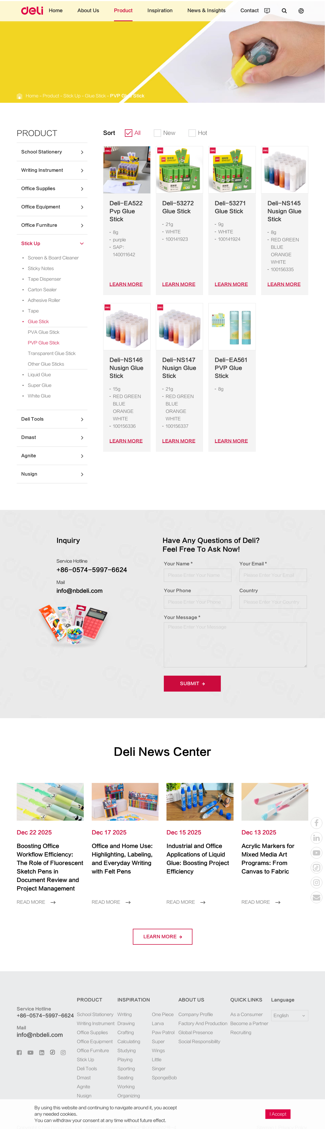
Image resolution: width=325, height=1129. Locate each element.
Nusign (54, 474)
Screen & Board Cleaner (44, 258)
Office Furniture (54, 225)
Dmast (54, 437)
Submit (190, 683)
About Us (98, 14)
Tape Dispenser (36, 279)
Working (123, 1078)
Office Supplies (54, 188)
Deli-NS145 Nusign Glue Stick (281, 211)
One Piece (158, 1006)
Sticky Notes (34, 268)
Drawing (123, 1015)
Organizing (125, 1087)
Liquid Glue (34, 375)
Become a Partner (247, 1015)
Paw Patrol (159, 1024)
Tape (27, 311)
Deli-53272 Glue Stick (174, 207)
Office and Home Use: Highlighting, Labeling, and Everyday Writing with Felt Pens (121, 859)
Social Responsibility (201, 1033)
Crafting (123, 1024)
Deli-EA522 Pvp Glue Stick (125, 207)
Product (128, 14)
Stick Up (63, 95)
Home (68, 14)
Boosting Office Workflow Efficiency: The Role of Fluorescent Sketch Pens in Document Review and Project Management (49, 863)
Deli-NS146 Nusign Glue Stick (123, 361)
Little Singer (160, 1042)
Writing (122, 1006)
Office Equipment (54, 207)
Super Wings (161, 1033)
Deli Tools (54, 419)
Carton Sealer (35, 290)
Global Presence (196, 1024)
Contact (237, 14)
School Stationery (54, 152)
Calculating (125, 1033)
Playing (122, 1051)
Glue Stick (83, 95)
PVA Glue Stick (41, 332)
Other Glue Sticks (43, 364)
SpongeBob (160, 1051)
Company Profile (197, 1006)
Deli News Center (163, 752)
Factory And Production (203, 1015)
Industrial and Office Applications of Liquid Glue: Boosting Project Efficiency (197, 854)
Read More (34, 893)
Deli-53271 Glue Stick (227, 207)
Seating (122, 1069)
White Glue (33, 396)
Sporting (123, 1060)
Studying (123, 1042)
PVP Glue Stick (108, 95)
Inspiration (160, 14)
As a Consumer (245, 1006)
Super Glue (33, 385)
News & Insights (200, 14)
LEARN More (123, 277)
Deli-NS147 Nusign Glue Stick (175, 361)
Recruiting (241, 1024)
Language (279, 991)
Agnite (54, 455)
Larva (155, 1015)
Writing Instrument (54, 170)
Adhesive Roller (37, 300)
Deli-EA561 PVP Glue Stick (231, 357)
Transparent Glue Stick (47, 353)
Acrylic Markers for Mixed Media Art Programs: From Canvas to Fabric (270, 854)
